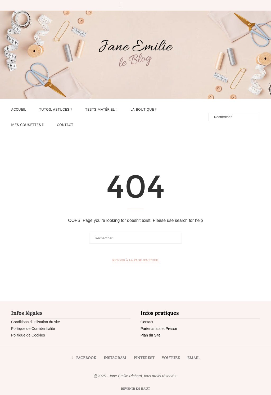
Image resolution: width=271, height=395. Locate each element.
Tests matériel (100, 109)
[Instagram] (113, 357)
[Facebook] (121, 5)
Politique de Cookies (28, 335)
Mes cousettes (26, 124)
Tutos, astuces (54, 109)
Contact (65, 124)
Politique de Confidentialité (33, 328)
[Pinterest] (136, 5)
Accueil (18, 109)
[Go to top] (135, 388)
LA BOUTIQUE (142, 109)
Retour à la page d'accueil (135, 260)
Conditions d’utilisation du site (35, 322)
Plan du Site (151, 335)
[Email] (191, 357)
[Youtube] (143, 5)
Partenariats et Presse (159, 328)
